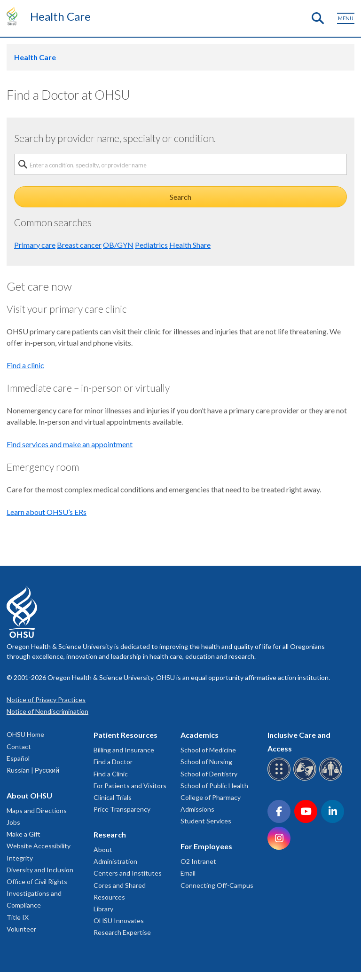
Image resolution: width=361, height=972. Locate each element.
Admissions (197, 809)
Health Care (60, 16)
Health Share (190, 244)
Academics (199, 734)
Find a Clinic (111, 774)
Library (103, 909)
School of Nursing (206, 762)
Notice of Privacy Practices (46, 699)
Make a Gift (23, 834)
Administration (115, 861)
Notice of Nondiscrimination (47, 711)
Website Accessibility (39, 846)
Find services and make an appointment (70, 444)
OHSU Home (25, 734)
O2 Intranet (198, 861)
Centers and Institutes (128, 873)
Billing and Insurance (124, 750)
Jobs (13, 822)
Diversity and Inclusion (40, 870)
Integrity (20, 858)
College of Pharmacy (210, 797)
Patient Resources (125, 734)
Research (110, 834)
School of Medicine (208, 750)
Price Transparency (122, 809)
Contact (19, 747)
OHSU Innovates (119, 921)
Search (180, 196)
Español (18, 758)
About (103, 849)
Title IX (18, 917)
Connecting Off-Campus (216, 885)
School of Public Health (214, 786)
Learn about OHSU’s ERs (46, 511)
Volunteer (21, 929)
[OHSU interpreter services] (332, 779)
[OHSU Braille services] (280, 779)
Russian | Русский (33, 770)
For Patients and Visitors (130, 786)
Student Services (205, 821)
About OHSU (29, 795)
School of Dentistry (208, 774)
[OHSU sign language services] (306, 779)
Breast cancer (79, 244)
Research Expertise (122, 932)
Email (188, 873)
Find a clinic (25, 365)
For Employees (206, 846)
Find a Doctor (113, 762)
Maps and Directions (37, 810)
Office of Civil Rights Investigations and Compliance (37, 893)
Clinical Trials (113, 797)
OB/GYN (118, 244)
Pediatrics (151, 244)
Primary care (34, 244)
